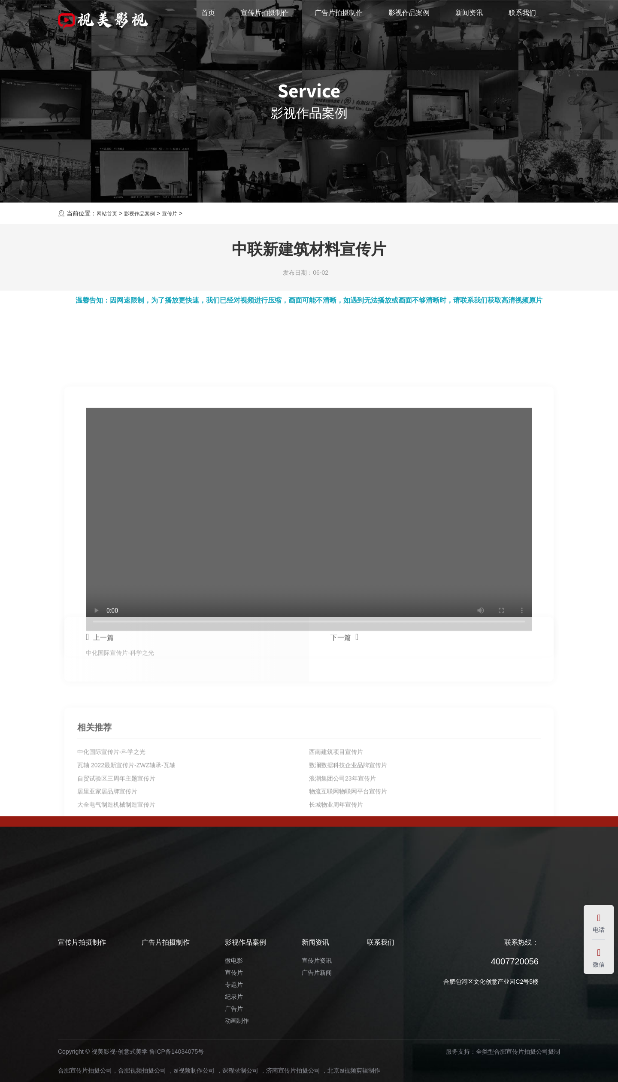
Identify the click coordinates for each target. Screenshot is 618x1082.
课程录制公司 (240, 1070)
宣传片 (179, 213)
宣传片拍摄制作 (265, 18)
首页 (208, 18)
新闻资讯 (469, 18)
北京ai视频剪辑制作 (353, 1070)
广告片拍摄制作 (339, 18)
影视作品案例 (409, 18)
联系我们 (522, 18)
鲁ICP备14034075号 (176, 1051)
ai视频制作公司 (194, 1070)
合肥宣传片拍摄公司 (85, 1070)
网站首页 (109, 213)
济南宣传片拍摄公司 (293, 1070)
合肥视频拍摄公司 (142, 1070)
